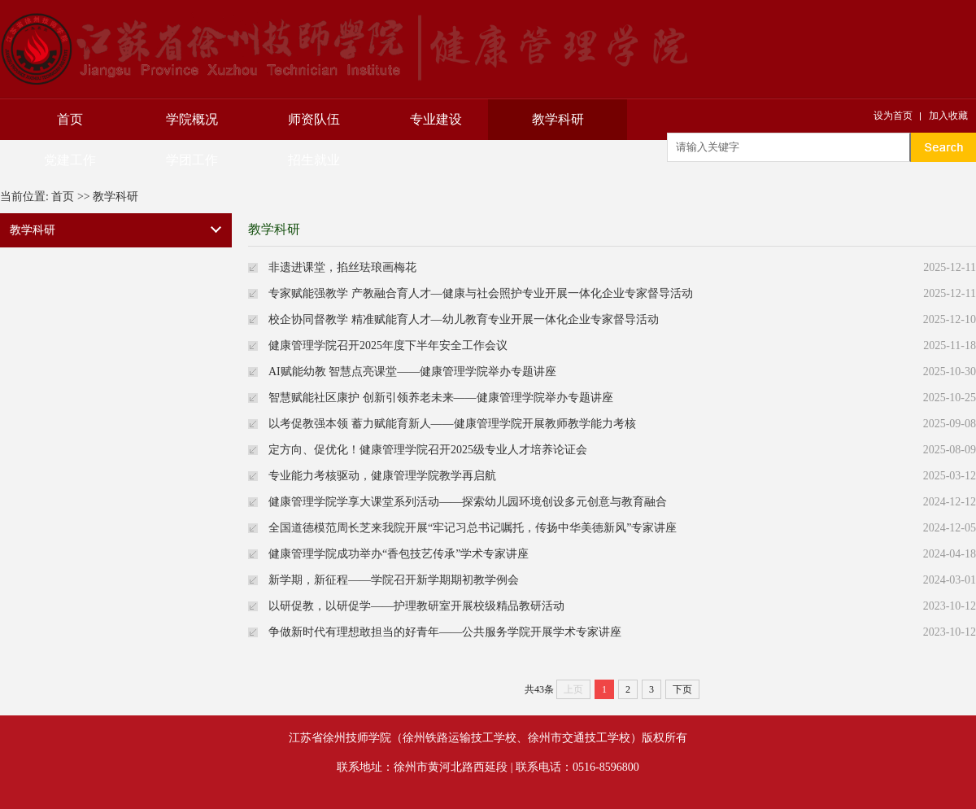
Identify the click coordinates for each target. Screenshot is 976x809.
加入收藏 (948, 115)
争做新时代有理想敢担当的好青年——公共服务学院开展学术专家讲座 (444, 632)
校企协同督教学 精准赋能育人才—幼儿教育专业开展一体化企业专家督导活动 (463, 319)
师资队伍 (314, 119)
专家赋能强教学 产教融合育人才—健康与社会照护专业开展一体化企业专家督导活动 (480, 293)
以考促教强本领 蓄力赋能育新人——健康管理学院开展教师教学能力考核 (452, 424)
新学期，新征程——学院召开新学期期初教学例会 (393, 580)
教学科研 (558, 119)
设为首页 (893, 115)
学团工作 (192, 160)
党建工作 (70, 160)
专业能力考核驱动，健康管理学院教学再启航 (382, 476)
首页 (70, 119)
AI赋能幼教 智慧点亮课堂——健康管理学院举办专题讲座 (412, 371)
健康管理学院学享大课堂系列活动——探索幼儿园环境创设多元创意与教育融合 (467, 502)
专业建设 (436, 119)
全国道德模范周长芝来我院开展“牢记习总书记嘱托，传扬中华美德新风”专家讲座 (472, 528)
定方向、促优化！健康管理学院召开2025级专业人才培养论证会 (427, 450)
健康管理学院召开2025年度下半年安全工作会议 (388, 345)
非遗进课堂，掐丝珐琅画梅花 (342, 267)
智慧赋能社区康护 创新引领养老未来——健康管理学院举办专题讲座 (440, 397)
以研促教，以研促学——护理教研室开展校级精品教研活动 (416, 606)
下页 (682, 689)
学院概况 (192, 119)
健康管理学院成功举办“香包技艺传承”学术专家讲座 (398, 554)
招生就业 (314, 160)
